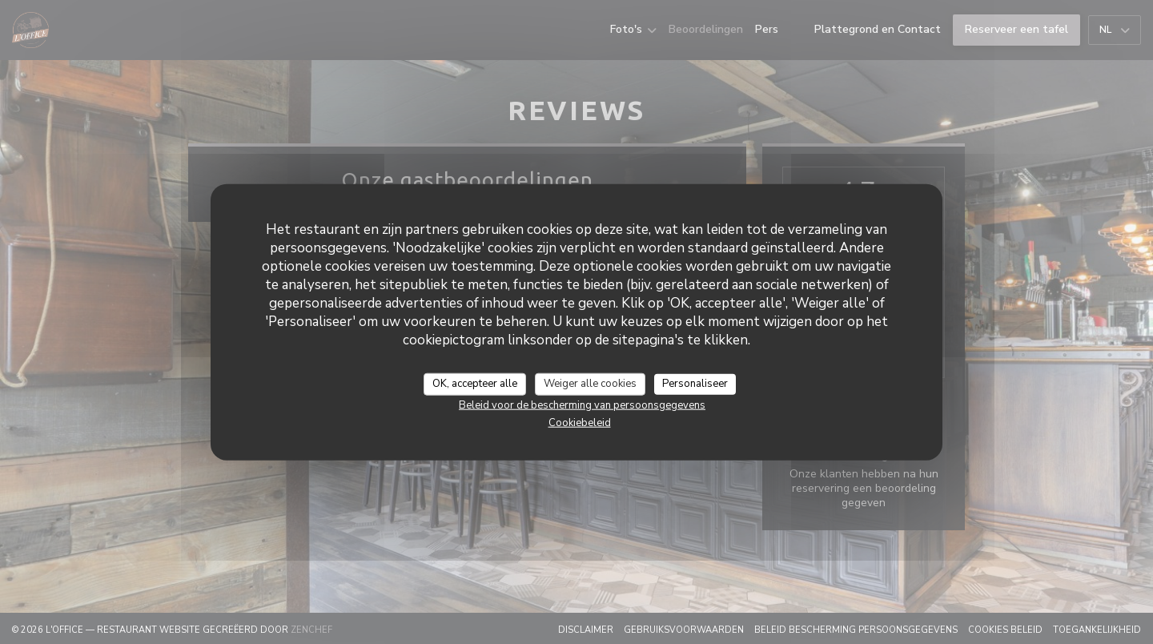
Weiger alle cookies (590, 383)
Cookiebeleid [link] (579, 422)
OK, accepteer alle (474, 383)
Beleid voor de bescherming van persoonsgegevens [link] (582, 404)
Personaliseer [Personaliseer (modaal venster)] (695, 383)
